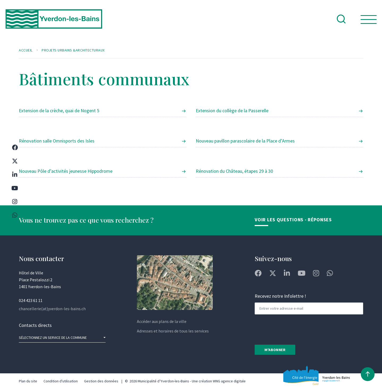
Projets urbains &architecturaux (73, 50)
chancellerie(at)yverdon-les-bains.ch (52, 308)
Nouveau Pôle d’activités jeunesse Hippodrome (65, 171)
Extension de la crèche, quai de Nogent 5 (59, 110)
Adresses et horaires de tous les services (173, 331)
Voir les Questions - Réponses (293, 220)
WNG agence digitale (229, 381)
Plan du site (28, 381)
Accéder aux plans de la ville (161, 321)
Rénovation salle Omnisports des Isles (56, 141)
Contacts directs (35, 325)
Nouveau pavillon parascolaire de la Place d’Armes (245, 141)
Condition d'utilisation (61, 381)
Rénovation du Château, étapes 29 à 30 (234, 171)
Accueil (26, 50)
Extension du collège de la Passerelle (232, 110)
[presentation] (295, 329)
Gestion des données (101, 381)
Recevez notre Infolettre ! (280, 296)
